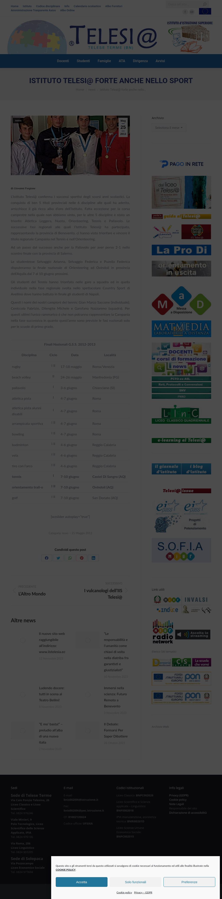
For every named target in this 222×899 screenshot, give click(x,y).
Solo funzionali (135, 886)
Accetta (81, 886)
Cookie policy (124, 897)
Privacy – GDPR (143, 897)
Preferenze (189, 886)
